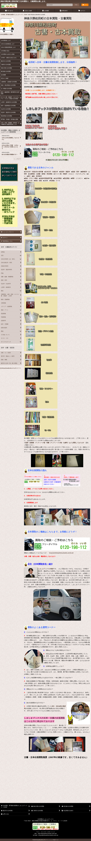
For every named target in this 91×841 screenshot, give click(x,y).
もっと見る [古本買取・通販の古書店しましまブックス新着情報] (17, 158)
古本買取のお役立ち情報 (37, 83)
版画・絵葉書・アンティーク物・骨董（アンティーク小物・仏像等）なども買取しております (54, 442)
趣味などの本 (28, 180)
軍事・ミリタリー (77, 178)
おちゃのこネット (42, 839)
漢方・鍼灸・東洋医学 (35, 176)
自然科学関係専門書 (46, 178)
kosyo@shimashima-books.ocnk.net (61, 553)
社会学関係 (58, 178)
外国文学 (55, 171)
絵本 (86, 178)
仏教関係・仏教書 (34, 174)
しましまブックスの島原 (45, 569)
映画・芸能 (38, 180)
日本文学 (48, 171)
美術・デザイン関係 (31, 178)
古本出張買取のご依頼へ (6, 34)
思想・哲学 (75, 171)
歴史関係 (66, 178)
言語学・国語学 (65, 171)
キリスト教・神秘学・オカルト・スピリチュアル (70, 174)
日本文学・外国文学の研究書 (34, 171)
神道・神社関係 (47, 174)
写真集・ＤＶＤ (55, 180)
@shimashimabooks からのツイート (10, 368)
